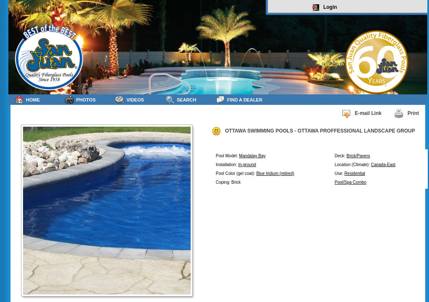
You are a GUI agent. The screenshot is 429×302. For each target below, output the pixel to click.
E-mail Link (361, 113)
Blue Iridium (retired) (275, 173)
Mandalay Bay (252, 156)
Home (27, 99)
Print (406, 113)
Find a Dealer (239, 99)
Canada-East (383, 164)
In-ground (247, 164)
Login (325, 7)
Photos (80, 99)
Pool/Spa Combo (351, 182)
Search (180, 99)
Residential (354, 173)
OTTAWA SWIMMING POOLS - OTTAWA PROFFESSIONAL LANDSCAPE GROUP (313, 131)
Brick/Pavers (358, 156)
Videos (129, 99)
